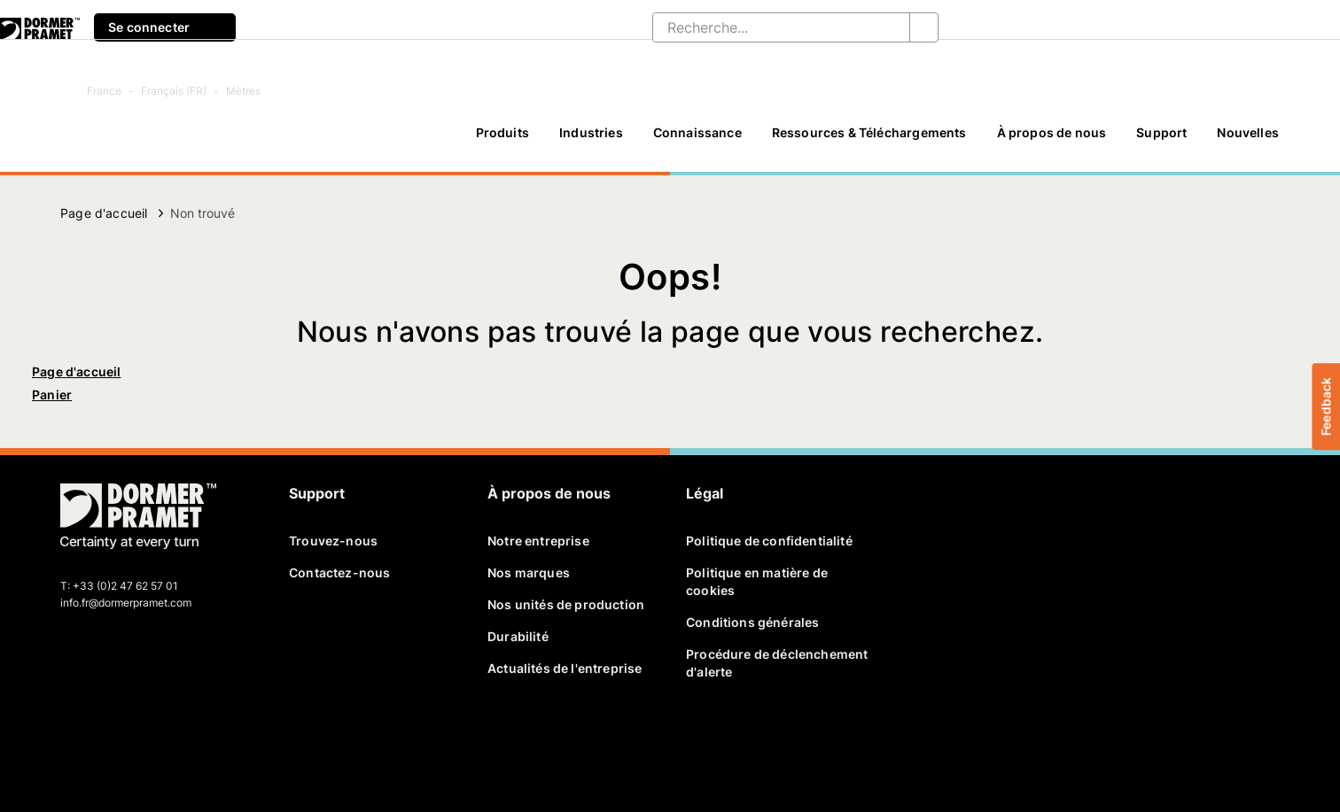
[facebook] (75, 738)
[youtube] (167, 738)
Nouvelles (1248, 132)
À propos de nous (1052, 132)
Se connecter (165, 27)
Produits (502, 132)
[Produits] (502, 141)
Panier (52, 394)
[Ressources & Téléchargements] (869, 141)
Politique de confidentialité (769, 540)
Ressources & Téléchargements (869, 132)
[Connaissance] (697, 141)
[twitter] (105, 738)
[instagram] (198, 738)
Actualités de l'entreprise (564, 668)
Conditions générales (752, 622)
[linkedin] (136, 738)
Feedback (1325, 405)
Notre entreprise (538, 540)
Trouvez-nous (333, 540)
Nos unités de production (565, 604)
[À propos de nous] (1052, 141)
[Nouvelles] (1248, 141)
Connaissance (697, 132)
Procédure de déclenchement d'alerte (777, 662)
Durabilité (518, 636)
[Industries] (591, 141)
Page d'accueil (103, 212)
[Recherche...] (767, 27)
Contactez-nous (339, 572)
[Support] (1161, 141)
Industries (591, 132)
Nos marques (528, 572)
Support (1161, 132)
